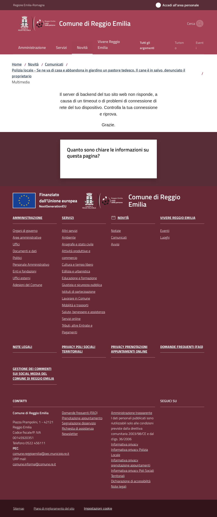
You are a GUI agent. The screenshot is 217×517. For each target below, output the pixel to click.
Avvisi (115, 244)
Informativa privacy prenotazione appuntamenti (130, 463)
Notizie (116, 230)
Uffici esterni (21, 277)
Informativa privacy (124, 444)
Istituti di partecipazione (78, 291)
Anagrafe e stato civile (77, 244)
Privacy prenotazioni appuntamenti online (129, 349)
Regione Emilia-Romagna (29, 5)
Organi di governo (25, 230)
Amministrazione (27, 217)
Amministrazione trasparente (131, 412)
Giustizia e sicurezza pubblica (82, 284)
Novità (33, 64)
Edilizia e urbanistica (76, 271)
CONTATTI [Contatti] (20, 401)
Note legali (22, 346)
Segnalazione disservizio (79, 423)
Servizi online (71, 318)
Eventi (164, 230)
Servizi (68, 217)
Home (17, 64)
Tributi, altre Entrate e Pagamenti (77, 329)
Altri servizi (69, 230)
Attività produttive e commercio (76, 254)
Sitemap (18, 508)
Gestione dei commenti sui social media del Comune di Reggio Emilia (33, 373)
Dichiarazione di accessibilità (130, 481)
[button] (199, 23)
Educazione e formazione (79, 277)
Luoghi (165, 237)
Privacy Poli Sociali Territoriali (78, 349)
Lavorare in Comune (76, 298)
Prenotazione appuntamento (82, 418)
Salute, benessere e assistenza (83, 311)
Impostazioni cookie (98, 508)
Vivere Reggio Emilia (177, 217)
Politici (17, 257)
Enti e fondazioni (24, 271)
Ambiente (69, 237)
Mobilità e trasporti (75, 305)
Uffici (16, 244)
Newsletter (70, 433)
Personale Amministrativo (31, 264)
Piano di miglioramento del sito (54, 508)
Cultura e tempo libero (77, 264)
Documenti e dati (25, 250)
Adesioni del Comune (27, 284)
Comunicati (54, 64)
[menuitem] (32, 47)
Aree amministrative (27, 237)
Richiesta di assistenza (78, 428)
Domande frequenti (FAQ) (181, 346)
